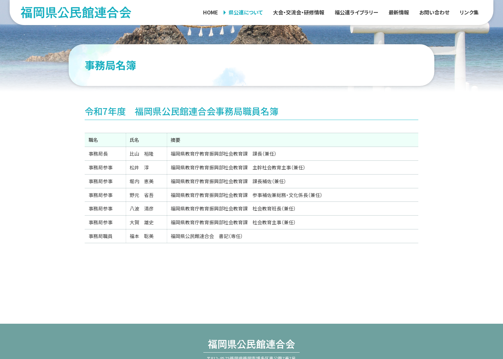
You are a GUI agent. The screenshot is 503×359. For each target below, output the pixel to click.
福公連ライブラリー (356, 12)
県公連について (245, 12)
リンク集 (469, 12)
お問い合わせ (434, 12)
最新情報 (398, 12)
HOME (210, 12)
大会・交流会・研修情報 (298, 12)
